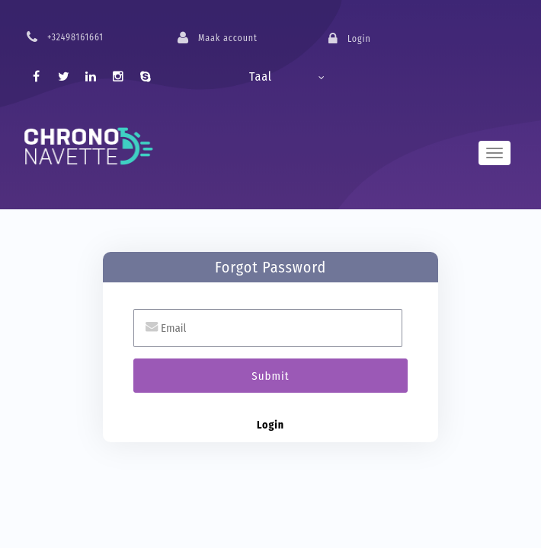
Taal (260, 76)
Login (270, 425)
